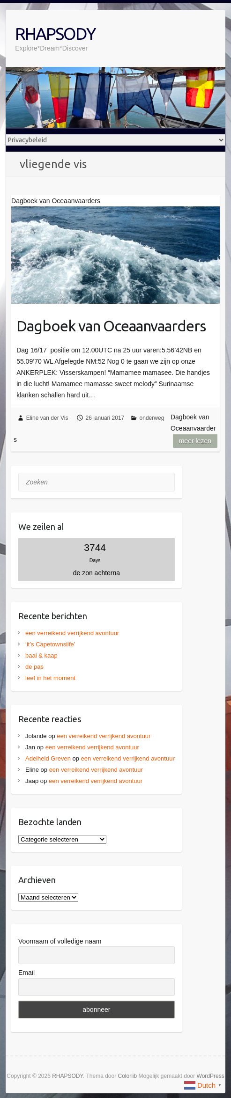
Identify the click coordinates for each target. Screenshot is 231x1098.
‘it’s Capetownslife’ (50, 644)
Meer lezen (195, 441)
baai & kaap (41, 655)
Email (26, 972)
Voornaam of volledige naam (59, 941)
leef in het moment (50, 677)
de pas (34, 666)
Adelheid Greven (48, 758)
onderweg (152, 418)
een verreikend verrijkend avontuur (72, 633)
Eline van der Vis (47, 418)
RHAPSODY (55, 33)
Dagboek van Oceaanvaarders (111, 325)
